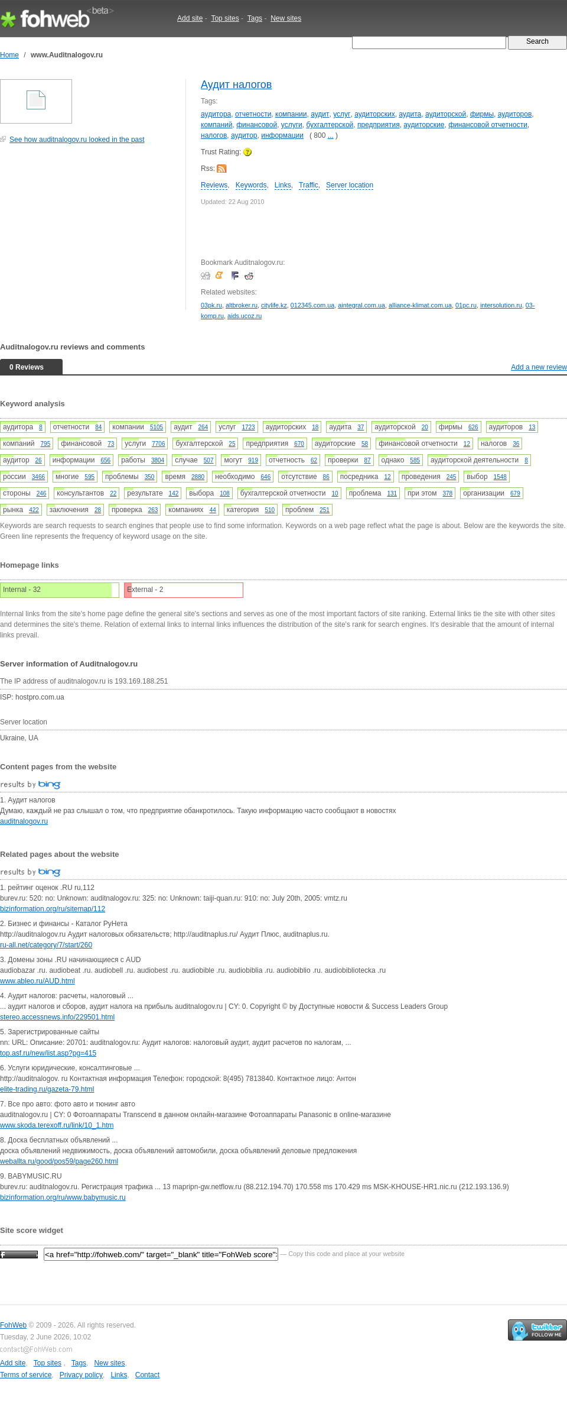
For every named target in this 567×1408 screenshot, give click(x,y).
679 (515, 493)
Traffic (308, 185)
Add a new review (539, 367)
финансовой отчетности (487, 125)
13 (532, 427)
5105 (156, 427)
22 (113, 493)
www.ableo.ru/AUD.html (37, 981)
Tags (254, 18)
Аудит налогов (236, 84)
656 (105, 460)
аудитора (216, 114)
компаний (217, 125)
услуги (291, 125)
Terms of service (25, 1375)
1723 (248, 427)
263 (153, 510)
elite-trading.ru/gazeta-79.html (47, 1089)
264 (203, 427)
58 (364, 444)
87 (367, 460)
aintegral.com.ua (361, 305)
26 (38, 460)
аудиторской (445, 114)
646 (266, 477)
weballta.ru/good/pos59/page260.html (59, 1161)
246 (42, 493)
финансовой (256, 125)
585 (415, 460)
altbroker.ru (242, 305)
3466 (38, 477)
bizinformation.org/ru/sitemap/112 (52, 909)
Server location (349, 185)
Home (9, 55)
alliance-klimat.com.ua (420, 305)
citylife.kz (274, 305)
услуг (341, 114)
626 (473, 427)
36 (516, 444)
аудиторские (423, 125)
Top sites (225, 18)
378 (447, 493)
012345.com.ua (312, 305)
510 (270, 510)
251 (325, 510)
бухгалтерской (329, 125)
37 (360, 427)
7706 (158, 444)
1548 (500, 477)
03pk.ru (211, 305)
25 (232, 444)
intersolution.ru (501, 305)
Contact (147, 1375)
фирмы (482, 114)
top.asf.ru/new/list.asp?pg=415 (48, 1053)
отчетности (253, 114)
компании (291, 114)
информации (282, 135)
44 (213, 510)
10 (335, 493)
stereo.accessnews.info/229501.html (57, 1017)
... (331, 135)
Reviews (214, 185)
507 (209, 460)
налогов (214, 135)
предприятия (378, 125)
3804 (157, 460)
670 (299, 444)
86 (326, 477)
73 (110, 444)
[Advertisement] (88, 233)
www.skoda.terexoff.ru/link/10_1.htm (57, 1125)
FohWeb (13, 1325)
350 (150, 477)
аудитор (244, 135)
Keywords (251, 185)
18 (315, 427)
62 (314, 460)
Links (283, 185)
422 (34, 510)
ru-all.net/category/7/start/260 (46, 945)
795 (46, 444)
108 (225, 493)
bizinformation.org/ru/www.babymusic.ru (63, 1197)
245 (452, 477)
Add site (190, 18)
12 (467, 444)
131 (392, 493)
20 (425, 427)
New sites (286, 18)
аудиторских (374, 114)
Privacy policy (81, 1375)
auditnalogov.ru (24, 821)
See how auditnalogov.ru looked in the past (77, 139)
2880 (197, 477)
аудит (320, 114)
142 (174, 493)
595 (89, 477)
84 (98, 427)
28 (97, 510)
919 (253, 460)
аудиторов (515, 114)
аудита (410, 114)
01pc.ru (466, 305)
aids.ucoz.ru (244, 315)
